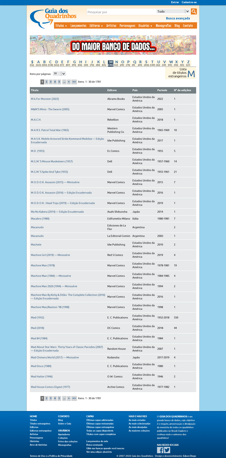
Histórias (34, 441)
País (135, 90)
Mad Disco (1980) (41, 366)
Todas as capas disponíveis (99, 430)
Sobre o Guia (64, 423)
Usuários (146, 25)
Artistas (111, 25)
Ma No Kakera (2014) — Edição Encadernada (57, 212)
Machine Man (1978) (43, 265)
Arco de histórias (38, 444)
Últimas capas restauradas (100, 423)
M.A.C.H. (36, 120)
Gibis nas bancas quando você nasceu (105, 448)
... (64, 82)
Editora (112, 90)
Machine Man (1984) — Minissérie (51, 276)
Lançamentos (79, 25)
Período (162, 90)
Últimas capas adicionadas (99, 420)
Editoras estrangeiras (41, 430)
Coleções (63, 437)
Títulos (61, 25)
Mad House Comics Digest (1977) (50, 387)
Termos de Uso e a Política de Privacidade (51, 455)
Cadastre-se (189, 2)
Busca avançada (94, 444)
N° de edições (182, 90)
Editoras (96, 25)
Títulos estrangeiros (40, 423)
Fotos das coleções (68, 441)
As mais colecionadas (139, 423)
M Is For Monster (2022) (45, 99)
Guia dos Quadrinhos (173, 416)
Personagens (127, 25)
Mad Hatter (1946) (42, 376)
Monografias (163, 25)
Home (33, 416)
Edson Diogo (189, 455)
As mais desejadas (138, 427)
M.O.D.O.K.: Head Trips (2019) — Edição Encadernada (63, 203)
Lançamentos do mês (97, 441)
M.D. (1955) (37, 151)
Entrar (175, 2)
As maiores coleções (139, 430)
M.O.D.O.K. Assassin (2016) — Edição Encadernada (61, 192)
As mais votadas (137, 420)
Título (34, 90)
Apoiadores (64, 434)
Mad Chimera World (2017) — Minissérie (55, 357)
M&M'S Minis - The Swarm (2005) (50, 109)
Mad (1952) (37, 317)
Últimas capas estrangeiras (100, 427)
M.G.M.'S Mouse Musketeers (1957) (52, 161)
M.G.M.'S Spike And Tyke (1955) (49, 172)
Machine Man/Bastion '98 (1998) (50, 307)
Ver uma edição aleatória (99, 451)
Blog (177, 25)
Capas (90, 416)
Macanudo (37, 227)
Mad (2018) (37, 328)
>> (74, 82)
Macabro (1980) (40, 218)
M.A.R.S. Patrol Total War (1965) (50, 130)
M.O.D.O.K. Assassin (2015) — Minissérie (55, 182)
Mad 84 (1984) (39, 338)
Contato (188, 25)
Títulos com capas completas (101, 434)
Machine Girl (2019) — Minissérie (50, 255)
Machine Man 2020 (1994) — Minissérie (54, 286)
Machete (36, 244)
